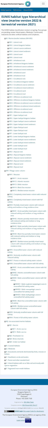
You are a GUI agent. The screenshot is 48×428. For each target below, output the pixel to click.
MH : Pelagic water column (15, 171)
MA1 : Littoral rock (15, 42)
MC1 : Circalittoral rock (17, 79)
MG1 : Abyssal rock (16, 152)
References (17, 10)
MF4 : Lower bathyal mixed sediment (22, 142)
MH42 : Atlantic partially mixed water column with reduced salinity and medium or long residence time (27, 221)
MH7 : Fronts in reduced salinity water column (25, 260)
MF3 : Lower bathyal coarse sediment (22, 139)
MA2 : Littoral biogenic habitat (19, 45)
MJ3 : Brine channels (16, 339)
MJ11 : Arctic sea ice (19, 329)
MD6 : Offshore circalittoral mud (20, 112)
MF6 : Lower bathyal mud (18, 149)
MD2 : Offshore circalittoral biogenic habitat (24, 100)
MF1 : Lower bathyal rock (18, 133)
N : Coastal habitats (13, 346)
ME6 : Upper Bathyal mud (18, 130)
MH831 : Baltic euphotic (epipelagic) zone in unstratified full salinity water (30, 285)
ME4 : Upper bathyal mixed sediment (22, 124)
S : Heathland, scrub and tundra (17, 357)
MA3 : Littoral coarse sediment (20, 48)
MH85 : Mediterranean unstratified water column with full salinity (26, 307)
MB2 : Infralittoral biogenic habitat (21, 63)
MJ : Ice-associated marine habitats (18, 321)
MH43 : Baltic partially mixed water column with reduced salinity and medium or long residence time (28, 228)
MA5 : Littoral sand (15, 54)
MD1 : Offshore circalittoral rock (20, 97)
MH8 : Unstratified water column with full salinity (26, 263)
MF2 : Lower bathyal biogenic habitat (22, 136)
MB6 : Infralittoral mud (17, 76)
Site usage (26, 411)
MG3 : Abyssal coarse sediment (20, 158)
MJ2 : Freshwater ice (16, 336)
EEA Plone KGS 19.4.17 (29, 405)
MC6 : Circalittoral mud (17, 94)
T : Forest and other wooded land (17, 360)
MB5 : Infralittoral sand (17, 73)
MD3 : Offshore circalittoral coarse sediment (25, 103)
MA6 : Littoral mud (15, 57)
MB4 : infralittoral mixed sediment (21, 69)
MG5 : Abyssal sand (16, 164)
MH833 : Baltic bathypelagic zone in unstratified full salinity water (27, 296)
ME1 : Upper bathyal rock (18, 115)
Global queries (6, 10)
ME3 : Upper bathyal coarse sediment (22, 121)
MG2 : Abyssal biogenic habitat (20, 155)
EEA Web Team (29, 402)
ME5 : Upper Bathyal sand (18, 127)
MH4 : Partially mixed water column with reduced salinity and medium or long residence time (26, 206)
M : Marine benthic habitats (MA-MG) (19, 38)
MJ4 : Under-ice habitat (17, 342)
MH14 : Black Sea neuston (21, 187)
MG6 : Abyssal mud (16, 167)
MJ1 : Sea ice (13, 325)
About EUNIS (28, 10)
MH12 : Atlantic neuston (20, 181)
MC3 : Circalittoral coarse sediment (21, 85)
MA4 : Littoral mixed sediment (19, 51)
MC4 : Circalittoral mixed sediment (21, 88)
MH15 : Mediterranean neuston (23, 190)
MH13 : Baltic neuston (20, 184)
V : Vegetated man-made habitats (18, 368)
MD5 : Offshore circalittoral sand (20, 109)
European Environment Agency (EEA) (24, 390)
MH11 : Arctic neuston (20, 178)
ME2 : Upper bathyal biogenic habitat (22, 118)
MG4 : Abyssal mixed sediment (20, 161)
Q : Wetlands (10, 349)
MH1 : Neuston (14, 174)
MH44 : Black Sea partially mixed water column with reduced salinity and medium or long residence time (28, 236)
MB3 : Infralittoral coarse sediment (21, 66)
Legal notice (21, 420)
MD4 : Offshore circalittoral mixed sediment (24, 106)
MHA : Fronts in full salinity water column (23, 317)
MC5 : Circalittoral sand (17, 91)
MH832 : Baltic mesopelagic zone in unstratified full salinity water (27, 290)
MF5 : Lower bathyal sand (18, 146)
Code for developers (37, 411)
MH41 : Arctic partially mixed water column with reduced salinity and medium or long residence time (28, 213)
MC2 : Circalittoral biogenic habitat (21, 82)
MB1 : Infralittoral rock (17, 60)
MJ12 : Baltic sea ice (19, 332)
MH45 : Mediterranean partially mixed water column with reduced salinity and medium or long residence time (28, 243)
